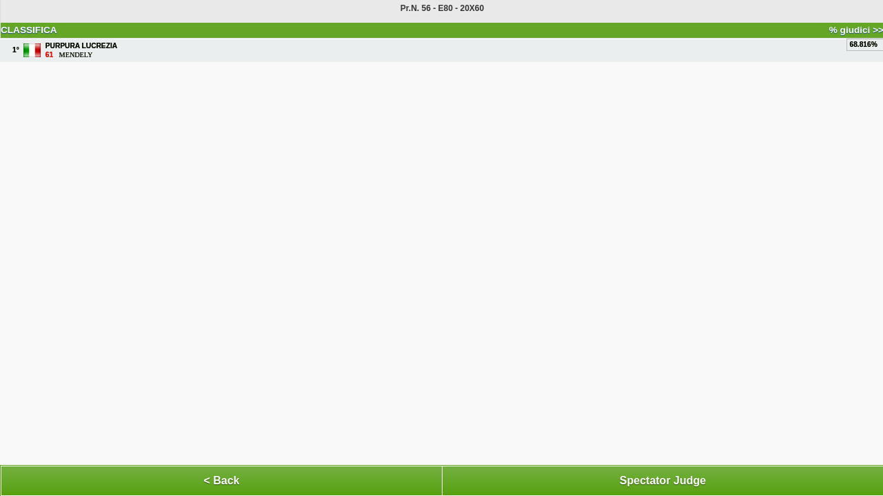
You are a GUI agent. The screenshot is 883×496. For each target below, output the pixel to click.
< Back (221, 480)
